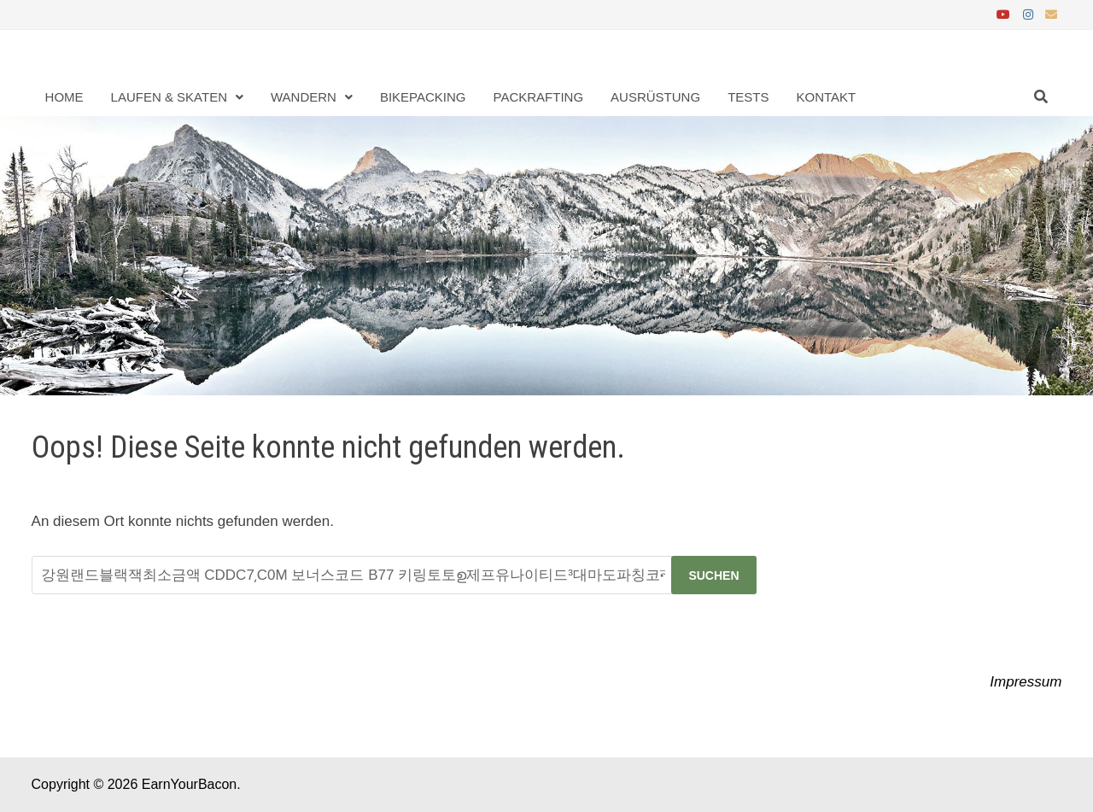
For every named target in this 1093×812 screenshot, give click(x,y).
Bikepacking (423, 97)
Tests (748, 97)
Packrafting (539, 97)
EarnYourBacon (189, 784)
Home (64, 97)
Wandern (303, 97)
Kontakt (826, 97)
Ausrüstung (655, 97)
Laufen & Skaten (169, 97)
